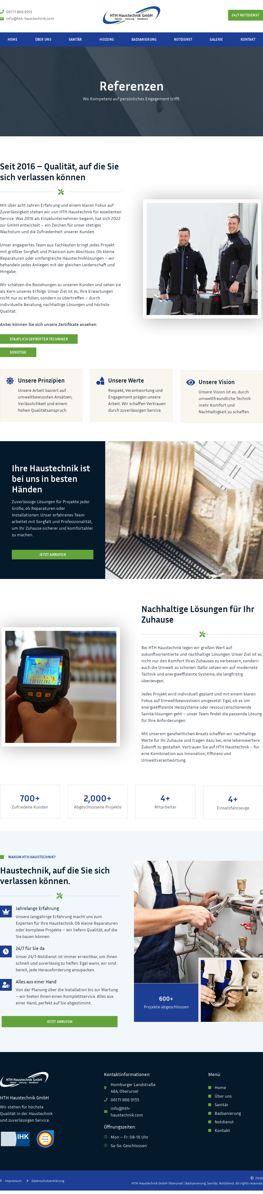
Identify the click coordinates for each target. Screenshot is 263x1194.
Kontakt (248, 43)
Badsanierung (144, 43)
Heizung (107, 43)
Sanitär (75, 43)
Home (12, 43)
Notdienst (183, 43)
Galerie (216, 43)
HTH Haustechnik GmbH (24, 1101)
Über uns (43, 43)
